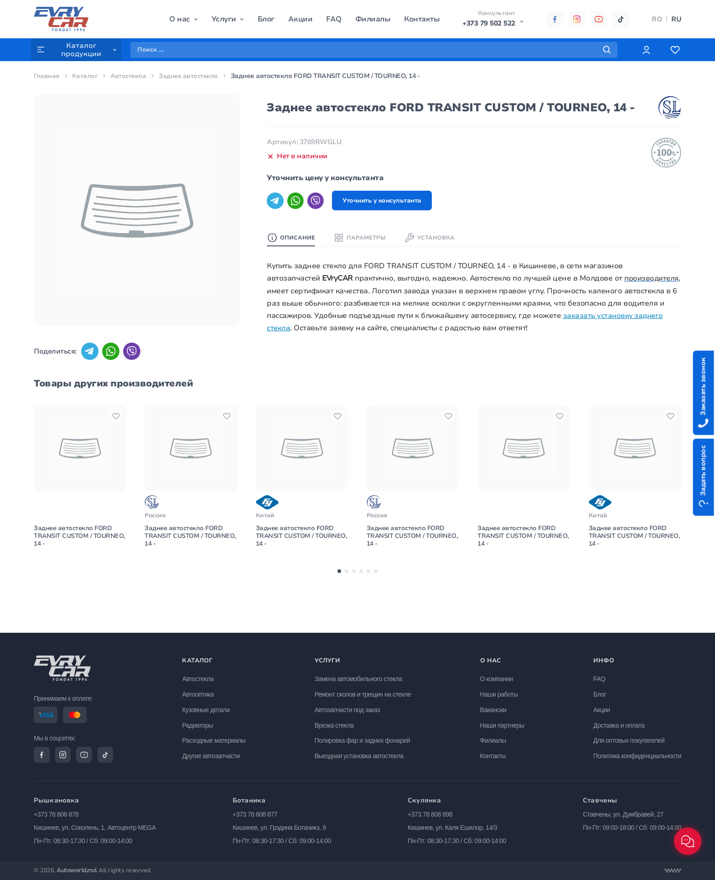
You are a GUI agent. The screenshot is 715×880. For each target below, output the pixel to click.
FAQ (334, 19)
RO (657, 19)
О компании (497, 677)
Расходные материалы (216, 739)
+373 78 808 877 (255, 814)
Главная (47, 76)
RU (676, 19)
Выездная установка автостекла (360, 754)
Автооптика (200, 692)
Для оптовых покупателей (628, 739)
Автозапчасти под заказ (348, 708)
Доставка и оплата (618, 723)
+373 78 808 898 (430, 814)
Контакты (422, 19)
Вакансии (494, 708)
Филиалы (372, 19)
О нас (179, 19)
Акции (300, 19)
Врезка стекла (335, 723)
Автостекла (129, 76)
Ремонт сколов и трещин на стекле (364, 692)
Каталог (85, 76)
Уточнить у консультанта (387, 201)
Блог (265, 19)
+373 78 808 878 (56, 814)
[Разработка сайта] (672, 871)
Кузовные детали (208, 708)
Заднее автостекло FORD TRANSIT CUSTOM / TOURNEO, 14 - (74, 570)
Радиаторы (199, 723)
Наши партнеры (503, 723)
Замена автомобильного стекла (360, 677)
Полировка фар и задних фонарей (363, 739)
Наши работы (499, 692)
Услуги (223, 19)
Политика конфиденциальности (637, 754)
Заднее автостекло (191, 76)
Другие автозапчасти (213, 754)
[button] (339, 606)
